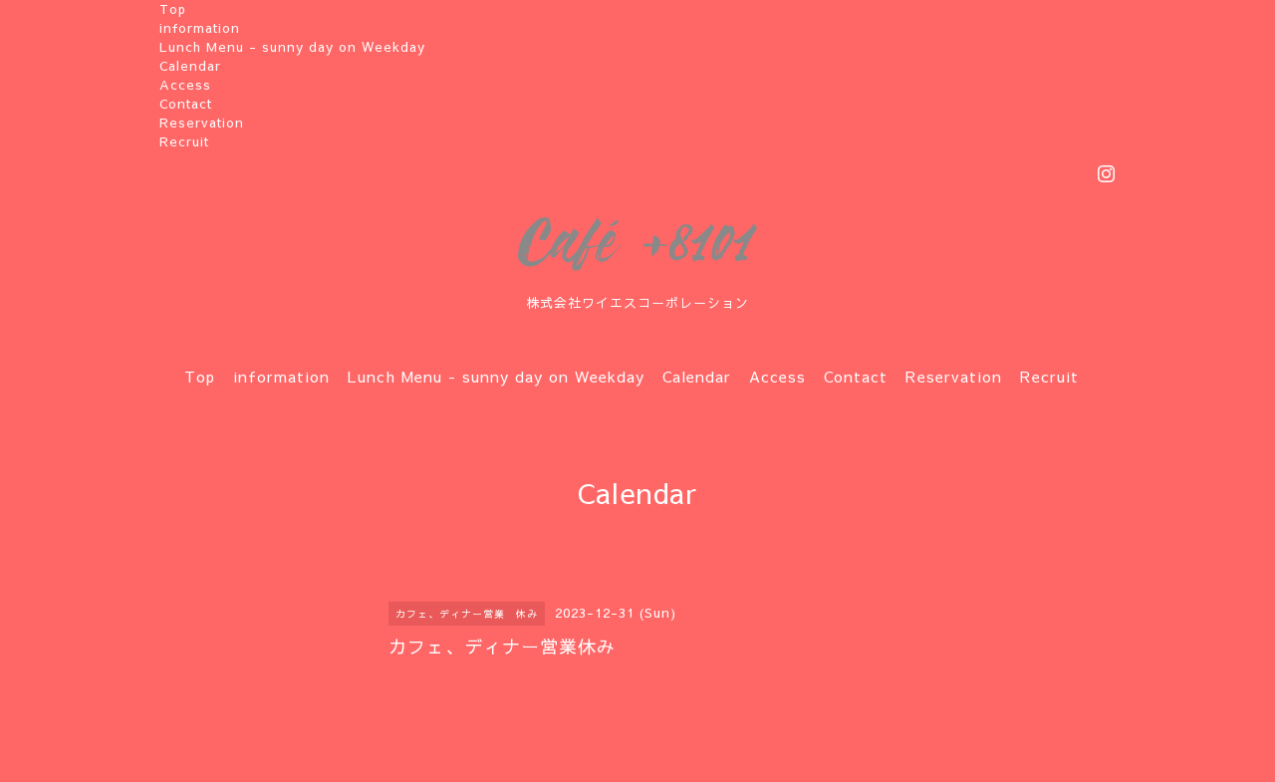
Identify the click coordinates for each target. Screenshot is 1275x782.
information (199, 28)
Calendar (190, 66)
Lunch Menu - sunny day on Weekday (292, 47)
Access (185, 85)
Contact (185, 104)
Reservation (201, 122)
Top (172, 9)
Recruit (184, 141)
